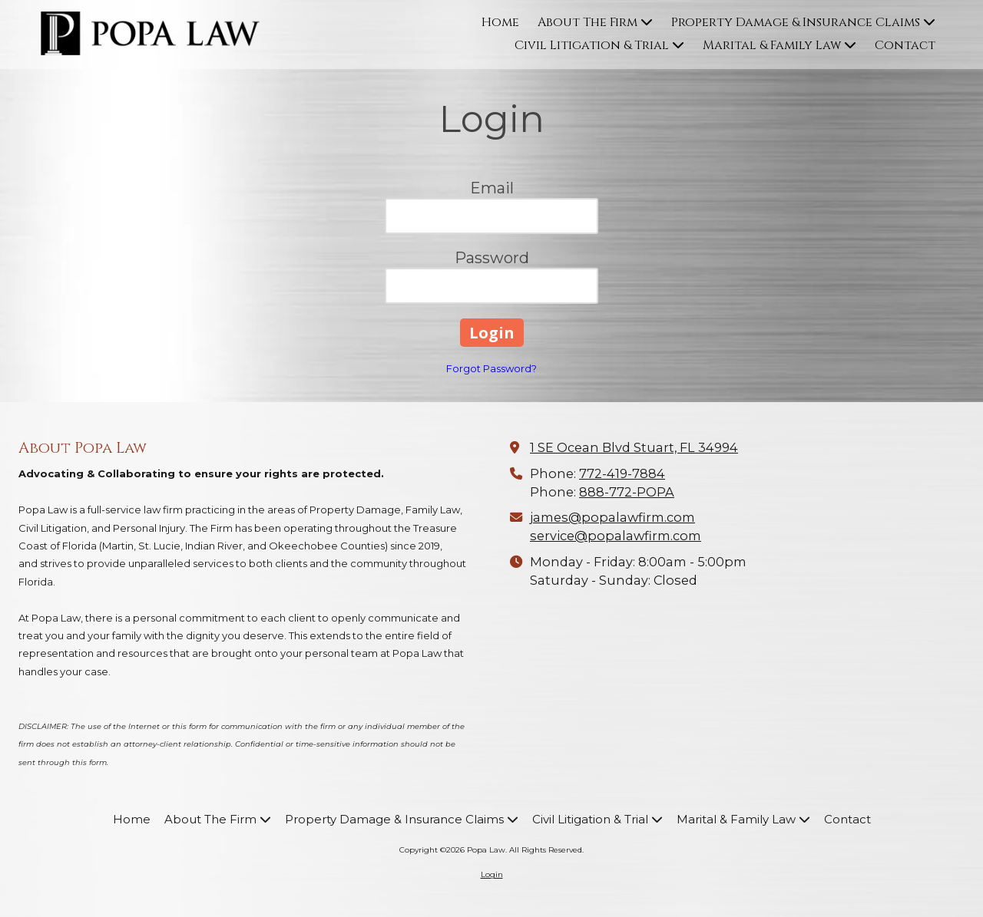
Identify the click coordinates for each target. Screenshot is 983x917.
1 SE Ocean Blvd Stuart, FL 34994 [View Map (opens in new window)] (634, 447)
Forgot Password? (491, 368)
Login (492, 874)
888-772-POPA (626, 492)
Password (492, 258)
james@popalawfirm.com (612, 517)
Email (492, 188)
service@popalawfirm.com (615, 535)
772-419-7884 (622, 473)
